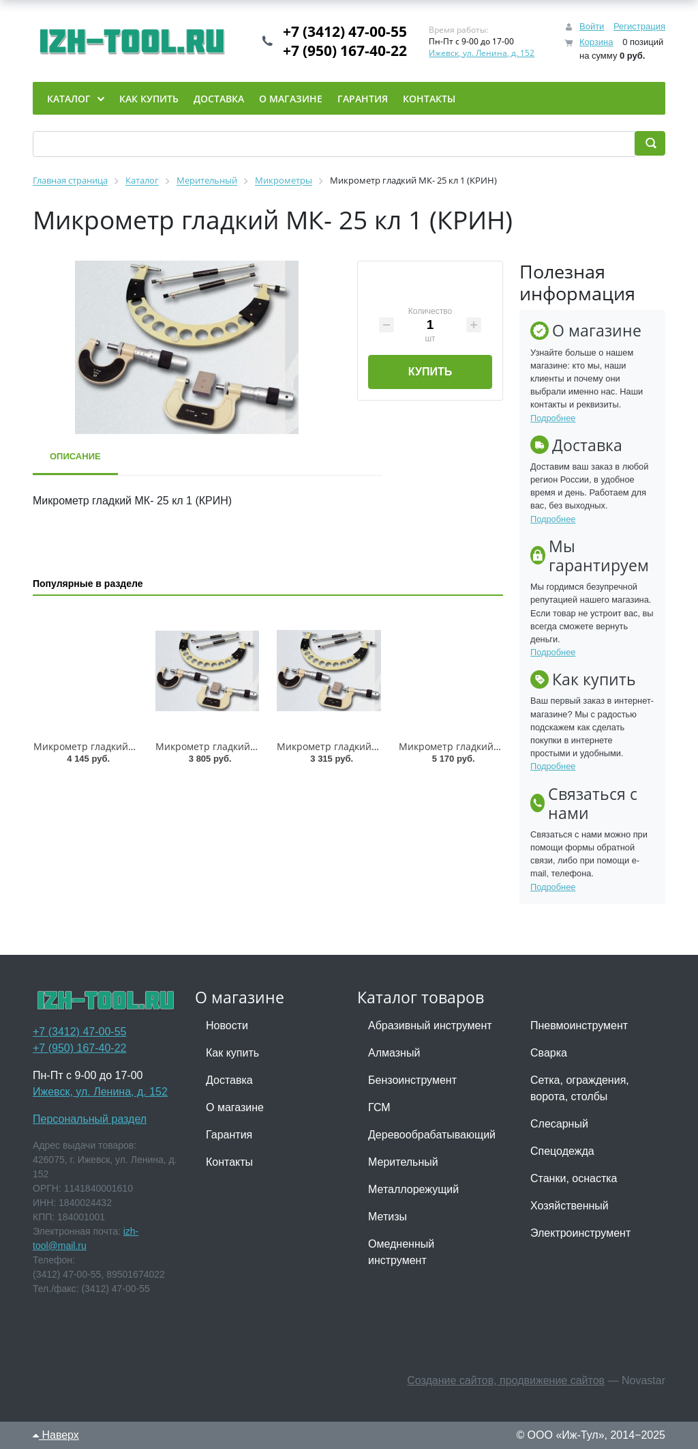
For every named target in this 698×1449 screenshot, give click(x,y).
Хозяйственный (569, 1205)
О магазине (235, 1107)
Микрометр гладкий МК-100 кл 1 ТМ (118, 746)
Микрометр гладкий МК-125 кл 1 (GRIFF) (370, 746)
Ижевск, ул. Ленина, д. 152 (481, 53)
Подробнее (552, 418)
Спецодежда (562, 1151)
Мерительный (403, 1162)
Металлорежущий (413, 1189)
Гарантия (229, 1134)
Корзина (596, 42)
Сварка (548, 1053)
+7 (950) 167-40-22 (345, 50)
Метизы (387, 1216)
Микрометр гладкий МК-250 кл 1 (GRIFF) (492, 746)
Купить (430, 371)
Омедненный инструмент (401, 1252)
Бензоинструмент (412, 1080)
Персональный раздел (90, 1119)
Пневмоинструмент (579, 1025)
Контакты (229, 1162)
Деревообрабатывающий (432, 1134)
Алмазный (394, 1053)
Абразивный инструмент (430, 1025)
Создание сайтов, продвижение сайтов (506, 1380)
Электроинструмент (580, 1233)
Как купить (232, 1053)
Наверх (56, 1435)
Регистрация (639, 26)
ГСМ (379, 1107)
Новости (227, 1025)
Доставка (229, 1080)
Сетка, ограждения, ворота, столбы (579, 1088)
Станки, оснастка (573, 1178)
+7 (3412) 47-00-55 (345, 31)
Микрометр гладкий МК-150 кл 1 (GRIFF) (248, 746)
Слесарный (559, 1124)
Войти (591, 26)
